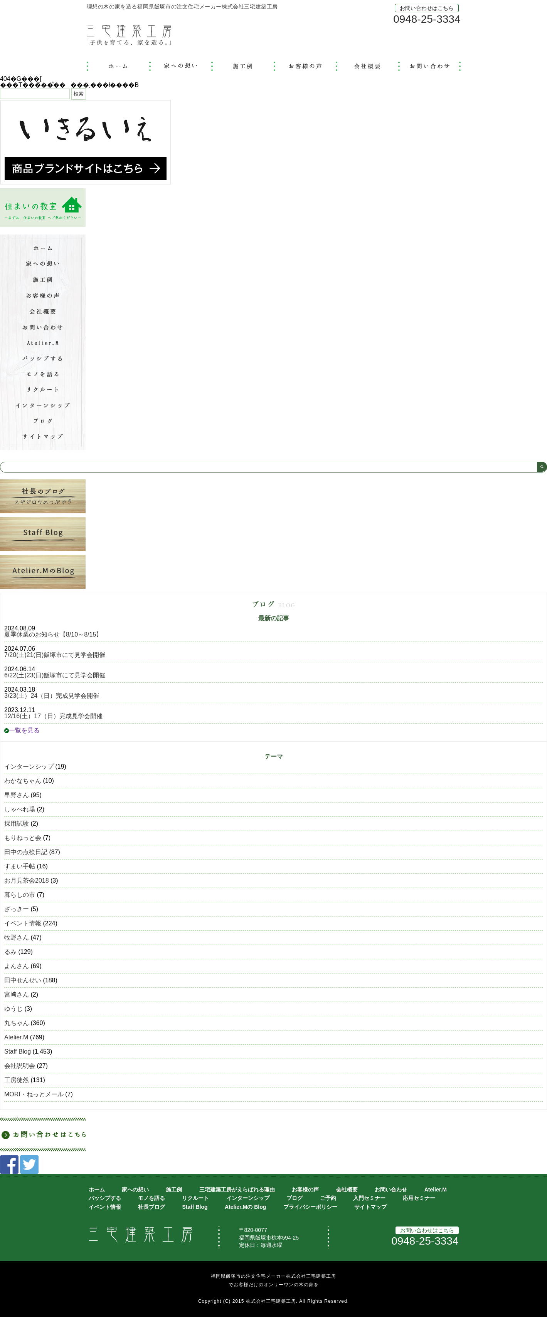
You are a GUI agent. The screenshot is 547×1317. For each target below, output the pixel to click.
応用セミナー (419, 1198)
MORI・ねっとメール (34, 1094)
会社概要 (347, 1189)
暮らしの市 (19, 894)
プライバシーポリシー (310, 1207)
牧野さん (16, 937)
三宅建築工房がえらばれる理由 (237, 1189)
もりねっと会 (22, 837)
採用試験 (16, 823)
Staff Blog (17, 1051)
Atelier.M (16, 1037)
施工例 (174, 1189)
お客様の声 (305, 1189)
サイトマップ (370, 1207)
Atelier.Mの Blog (245, 1207)
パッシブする (105, 1198)
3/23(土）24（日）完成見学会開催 (51, 695)
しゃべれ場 (19, 809)
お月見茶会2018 (26, 880)
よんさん (16, 966)
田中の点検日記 (25, 852)
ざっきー (16, 909)
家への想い (135, 1189)
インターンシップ (29, 766)
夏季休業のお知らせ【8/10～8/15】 (53, 634)
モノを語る (151, 1198)
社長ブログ (151, 1207)
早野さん (16, 795)
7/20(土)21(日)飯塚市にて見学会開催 (54, 655)
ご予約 (328, 1198)
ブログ (294, 1198)
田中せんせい (22, 980)
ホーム (97, 1189)
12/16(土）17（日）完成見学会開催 (53, 716)
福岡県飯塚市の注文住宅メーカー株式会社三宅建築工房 (273, 1276)
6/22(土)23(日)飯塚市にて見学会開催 (54, 675)
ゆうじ (13, 1008)
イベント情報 (22, 923)
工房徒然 (16, 1080)
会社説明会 (19, 1065)
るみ (10, 951)
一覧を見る (22, 730)
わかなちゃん (22, 780)
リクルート (195, 1198)
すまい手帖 (19, 866)
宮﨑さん (16, 994)
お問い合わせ (391, 1189)
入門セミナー (369, 1198)
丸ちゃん (16, 1023)
